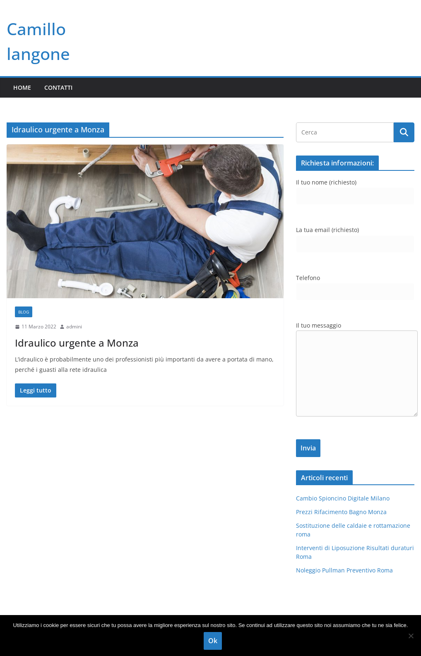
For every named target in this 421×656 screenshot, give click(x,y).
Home (22, 87)
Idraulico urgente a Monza (77, 343)
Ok (212, 640)
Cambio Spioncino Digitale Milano (343, 498)
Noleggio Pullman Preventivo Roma (344, 570)
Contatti (58, 87)
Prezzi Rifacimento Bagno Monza (341, 512)
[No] (411, 636)
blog (23, 312)
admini (74, 326)
